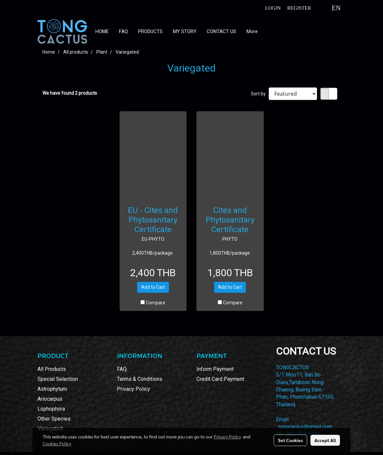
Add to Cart (153, 287)
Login (273, 8)
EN (331, 8)
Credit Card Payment (220, 379)
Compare (155, 302)
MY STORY (184, 31)
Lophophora (51, 409)
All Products (51, 369)
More (252, 31)
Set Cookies (290, 440)
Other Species (54, 419)
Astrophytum (52, 389)
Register (299, 8)
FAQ (123, 31)
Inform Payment (215, 369)
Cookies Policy (57, 443)
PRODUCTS (150, 31)
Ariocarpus (49, 399)
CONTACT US (221, 31)
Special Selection (57, 379)
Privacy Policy (133, 389)
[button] (268, 31)
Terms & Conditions (139, 379)
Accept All (325, 440)
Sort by (260, 93)
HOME (102, 31)
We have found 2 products (69, 93)
